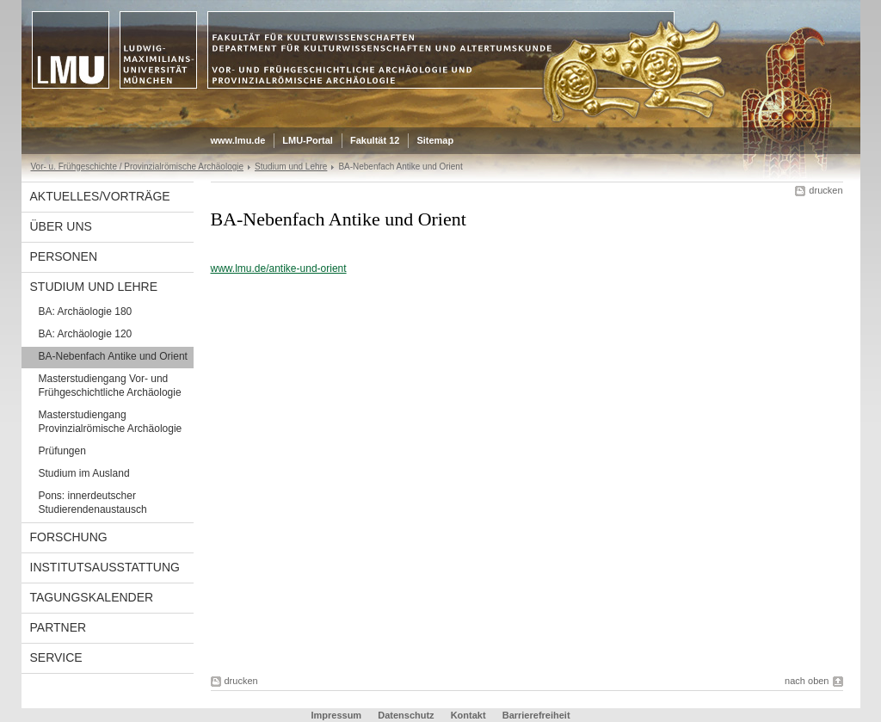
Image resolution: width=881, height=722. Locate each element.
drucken (825, 190)
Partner (58, 627)
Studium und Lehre (291, 166)
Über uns (61, 226)
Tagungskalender (92, 597)
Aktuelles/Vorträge (100, 196)
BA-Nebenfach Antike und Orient (113, 356)
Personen (64, 256)
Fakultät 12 (374, 140)
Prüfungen (62, 451)
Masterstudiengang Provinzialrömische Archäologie (110, 422)
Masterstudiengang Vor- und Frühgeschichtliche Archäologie (110, 385)
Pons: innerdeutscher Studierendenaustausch (93, 502)
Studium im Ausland (84, 473)
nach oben (807, 681)
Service (56, 657)
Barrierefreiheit (536, 715)
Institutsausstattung (105, 567)
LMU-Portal (307, 140)
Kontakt (468, 715)
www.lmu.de (238, 140)
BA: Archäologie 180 (85, 311)
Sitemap (434, 140)
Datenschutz (406, 715)
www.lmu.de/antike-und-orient (279, 268)
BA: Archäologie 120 (85, 334)
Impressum (336, 715)
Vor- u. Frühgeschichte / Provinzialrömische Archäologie (137, 166)
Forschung (69, 537)
